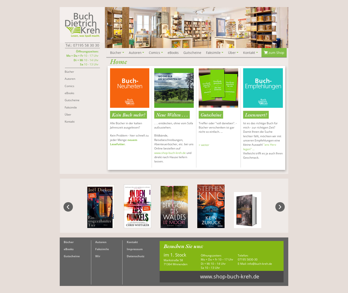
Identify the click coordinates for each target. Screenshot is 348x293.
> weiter (204, 145)
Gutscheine (72, 256)
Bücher (69, 242)
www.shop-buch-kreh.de (170, 153)
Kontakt (132, 242)
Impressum (135, 249)
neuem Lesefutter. (123, 142)
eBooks (69, 249)
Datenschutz (135, 256)
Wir (97, 256)
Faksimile (102, 249)
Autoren (101, 242)
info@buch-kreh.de (259, 263)
